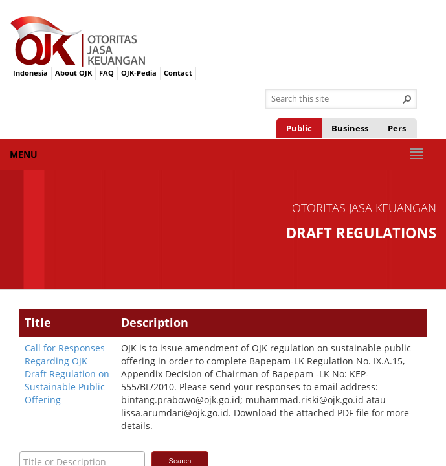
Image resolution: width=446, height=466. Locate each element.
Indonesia (30, 73)
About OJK (73, 73)
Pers (397, 128)
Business (349, 128)
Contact (178, 73)
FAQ (106, 73)
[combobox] (336, 99)
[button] (407, 99)
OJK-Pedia (139, 73)
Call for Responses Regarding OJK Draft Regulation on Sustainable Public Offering (67, 374)
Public (299, 128)
